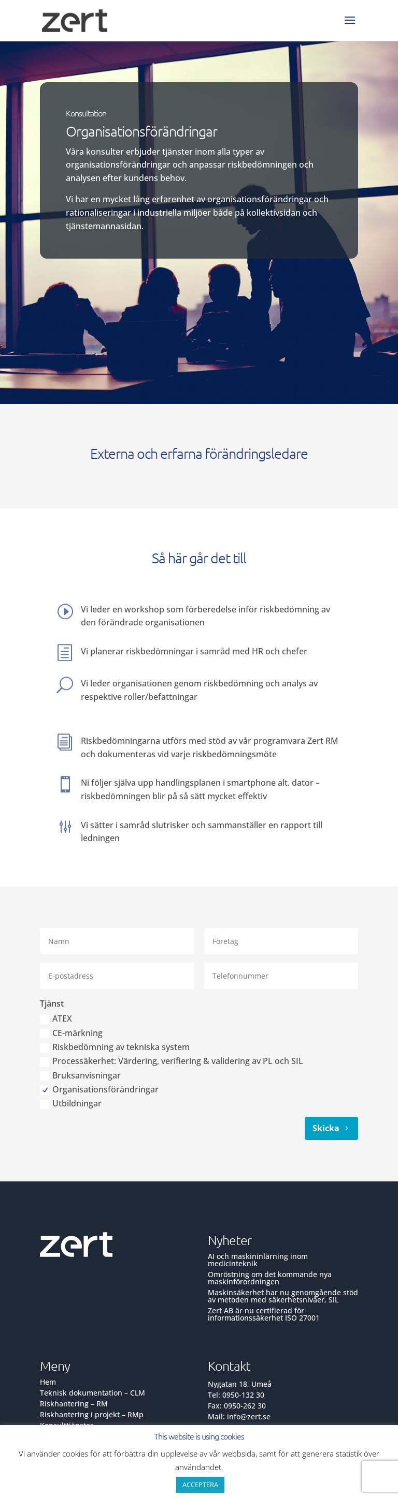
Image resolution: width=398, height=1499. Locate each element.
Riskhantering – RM (74, 1403)
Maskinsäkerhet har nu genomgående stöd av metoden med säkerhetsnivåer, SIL (283, 1296)
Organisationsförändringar (99, 1090)
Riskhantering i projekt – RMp (92, 1414)
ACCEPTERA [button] (200, 1484)
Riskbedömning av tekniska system (115, 1048)
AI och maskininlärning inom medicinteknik (258, 1259)
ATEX (56, 1019)
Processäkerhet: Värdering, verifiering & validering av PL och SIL (171, 1062)
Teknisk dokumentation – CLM (92, 1393)
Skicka (325, 1128)
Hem (48, 1382)
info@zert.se (249, 1416)
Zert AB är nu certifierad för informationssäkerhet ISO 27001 (264, 1314)
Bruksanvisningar (80, 1076)
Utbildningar (71, 1104)
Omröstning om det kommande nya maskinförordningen (270, 1277)
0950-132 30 (243, 1395)
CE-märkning (71, 1034)
